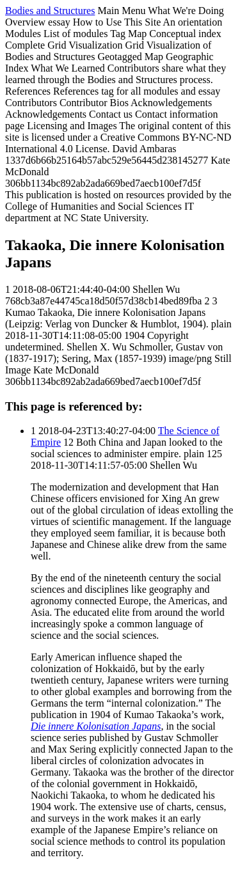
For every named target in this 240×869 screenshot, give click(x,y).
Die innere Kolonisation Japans (96, 726)
